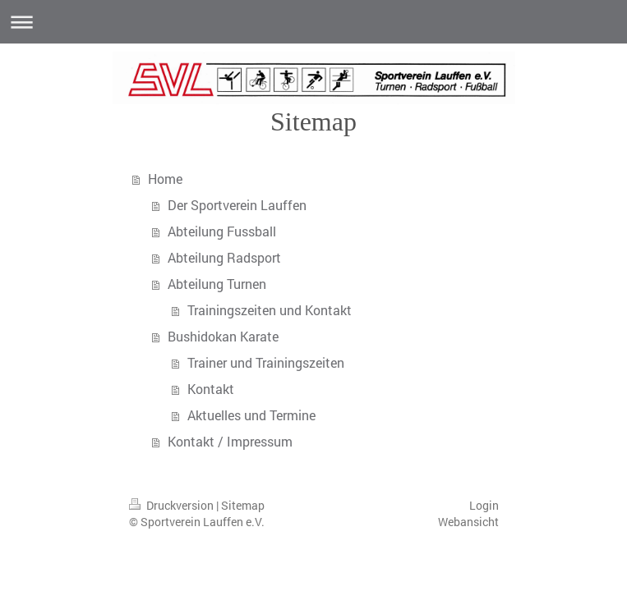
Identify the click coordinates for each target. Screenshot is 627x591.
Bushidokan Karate (223, 336)
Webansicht (468, 521)
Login (484, 505)
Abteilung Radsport (224, 257)
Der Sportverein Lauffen (237, 204)
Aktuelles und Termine (251, 415)
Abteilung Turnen (217, 283)
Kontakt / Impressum (230, 441)
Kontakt (210, 388)
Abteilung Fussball (222, 231)
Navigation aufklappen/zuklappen (313, 21)
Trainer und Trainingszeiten (265, 362)
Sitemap (243, 505)
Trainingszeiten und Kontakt (269, 309)
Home (165, 178)
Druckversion (172, 505)
